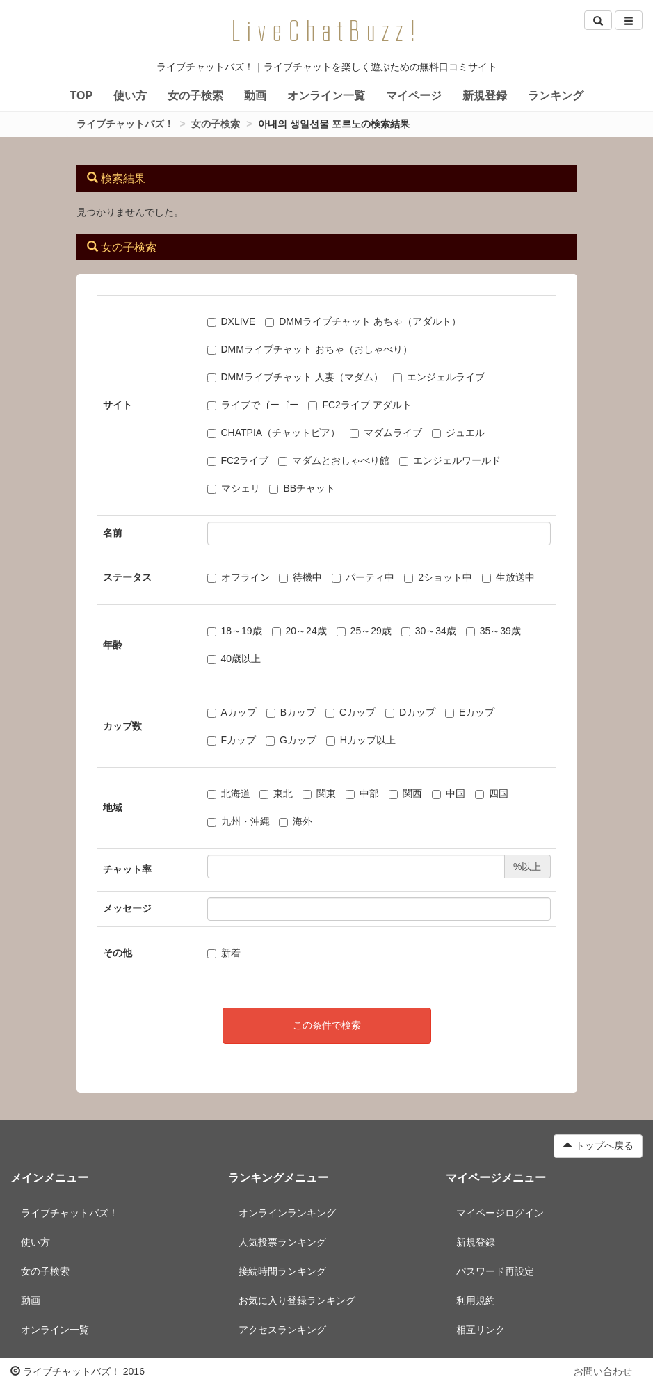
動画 (255, 96)
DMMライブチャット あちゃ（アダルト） (362, 321)
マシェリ (233, 488)
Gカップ (291, 740)
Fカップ (232, 740)
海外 (295, 821)
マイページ (414, 96)
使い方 (130, 96)
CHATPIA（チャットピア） (274, 432)
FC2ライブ (237, 460)
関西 (405, 793)
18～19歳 (234, 630)
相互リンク (480, 1329)
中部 (362, 793)
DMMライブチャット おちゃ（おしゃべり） (309, 349)
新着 (224, 952)
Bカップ (291, 712)
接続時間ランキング (282, 1271)
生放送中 (508, 577)
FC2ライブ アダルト (359, 404)
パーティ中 (363, 577)
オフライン (238, 577)
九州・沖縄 (238, 821)
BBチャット (302, 488)
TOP (81, 96)
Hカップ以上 (361, 740)
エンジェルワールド (450, 460)
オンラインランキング (287, 1212)
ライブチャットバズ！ (125, 123)
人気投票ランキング (282, 1242)
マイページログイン (500, 1212)
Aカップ (232, 712)
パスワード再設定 (495, 1271)
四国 (491, 793)
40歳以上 (234, 658)
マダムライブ (386, 432)
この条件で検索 (327, 1025)
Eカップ (469, 712)
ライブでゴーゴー (253, 404)
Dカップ (410, 712)
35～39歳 (493, 630)
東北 (276, 793)
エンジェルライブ (439, 376)
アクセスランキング (282, 1329)
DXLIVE (231, 321)
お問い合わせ (603, 1371)
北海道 (228, 793)
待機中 (300, 577)
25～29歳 (364, 630)
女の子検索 (195, 96)
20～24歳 (299, 630)
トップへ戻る (598, 1145)
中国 (448, 793)
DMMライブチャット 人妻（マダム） (295, 376)
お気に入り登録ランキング (297, 1300)
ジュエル (458, 432)
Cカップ (350, 712)
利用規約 (475, 1300)
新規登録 (484, 96)
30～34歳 (428, 630)
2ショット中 (438, 577)
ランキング (555, 96)
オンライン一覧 (326, 96)
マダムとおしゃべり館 (333, 460)
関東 (319, 793)
